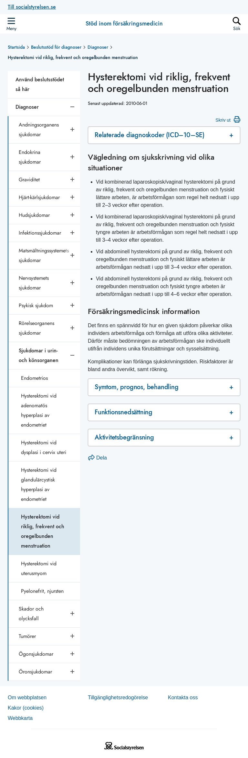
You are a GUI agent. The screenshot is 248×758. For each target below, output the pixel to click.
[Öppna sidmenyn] (11, 24)
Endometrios (34, 378)
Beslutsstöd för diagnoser (56, 47)
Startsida (16, 47)
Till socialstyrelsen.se (32, 7)
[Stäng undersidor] (73, 107)
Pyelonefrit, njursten (42, 591)
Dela (97, 457)
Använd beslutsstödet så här (40, 84)
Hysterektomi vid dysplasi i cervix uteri (43, 447)
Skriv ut (227, 119)
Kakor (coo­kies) (26, 708)
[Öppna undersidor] (73, 129)
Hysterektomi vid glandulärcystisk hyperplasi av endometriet (39, 484)
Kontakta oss (183, 697)
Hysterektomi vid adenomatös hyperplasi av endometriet (39, 410)
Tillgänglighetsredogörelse (118, 697)
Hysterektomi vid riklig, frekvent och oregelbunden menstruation (42, 531)
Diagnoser (98, 47)
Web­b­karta (20, 718)
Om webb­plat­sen (27, 697)
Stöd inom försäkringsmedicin (124, 23)
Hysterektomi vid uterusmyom (39, 568)
